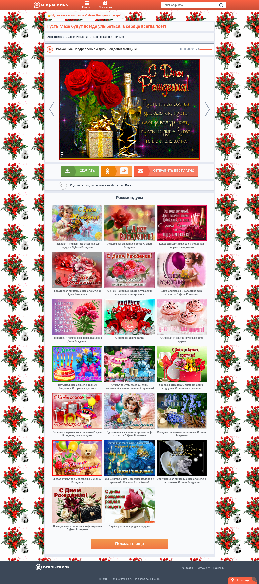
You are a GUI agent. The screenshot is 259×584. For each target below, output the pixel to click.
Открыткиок (54, 36)
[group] (129, 49)
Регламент (203, 567)
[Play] (50, 49)
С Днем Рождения (77, 36)
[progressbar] (205, 49)
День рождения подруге (108, 36)
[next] (207, 109)
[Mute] (197, 49)
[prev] (52, 109)
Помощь (218, 567)
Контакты (187, 567)
